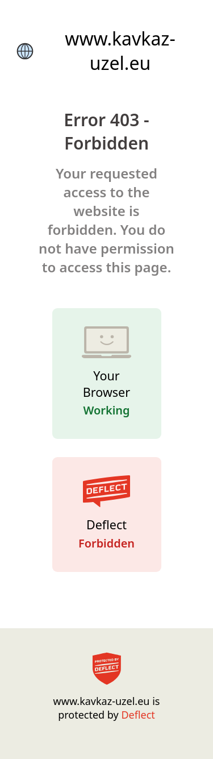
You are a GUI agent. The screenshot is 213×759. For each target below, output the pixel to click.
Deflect (137, 714)
